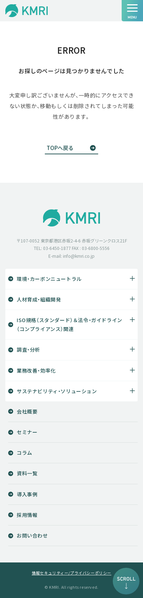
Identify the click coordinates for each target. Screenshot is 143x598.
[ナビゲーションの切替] (132, 10)
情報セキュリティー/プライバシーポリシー (71, 573)
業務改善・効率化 (36, 370)
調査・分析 (28, 349)
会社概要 (27, 411)
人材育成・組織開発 (39, 299)
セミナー (27, 432)
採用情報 (27, 514)
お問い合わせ (32, 535)
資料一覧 (27, 473)
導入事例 (27, 494)
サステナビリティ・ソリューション (57, 391)
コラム (24, 452)
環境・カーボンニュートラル (49, 278)
